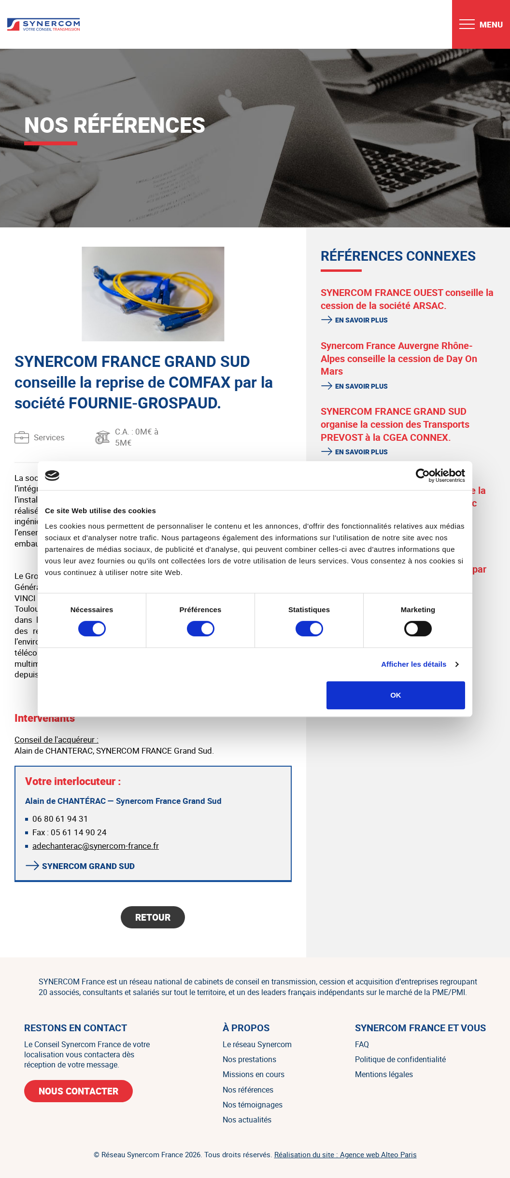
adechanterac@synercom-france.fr (95, 845)
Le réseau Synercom (257, 1044)
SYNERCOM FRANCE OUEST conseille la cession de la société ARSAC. (407, 299)
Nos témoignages (253, 1104)
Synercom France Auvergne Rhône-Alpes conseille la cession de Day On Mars (399, 358)
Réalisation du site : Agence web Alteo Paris (345, 1154)
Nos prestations (249, 1059)
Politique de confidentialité (400, 1059)
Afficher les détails (413, 664)
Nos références (248, 1089)
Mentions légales (384, 1074)
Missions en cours (253, 1074)
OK (395, 695)
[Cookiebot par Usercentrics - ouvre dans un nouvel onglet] (423, 475)
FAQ (362, 1044)
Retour (152, 917)
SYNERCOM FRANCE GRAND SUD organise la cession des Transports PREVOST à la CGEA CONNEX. (395, 424)
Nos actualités (247, 1119)
